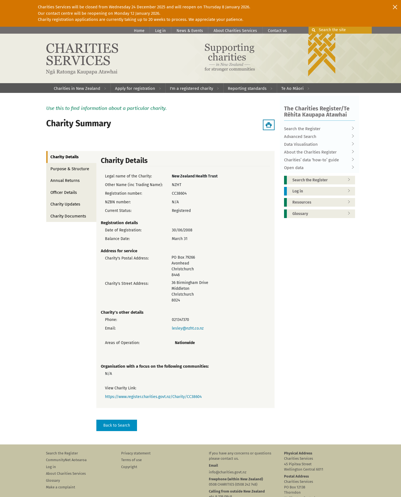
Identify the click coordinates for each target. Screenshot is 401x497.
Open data (317, 167)
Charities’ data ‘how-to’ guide (317, 159)
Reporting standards (247, 88)
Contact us (277, 30)
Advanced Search (317, 136)
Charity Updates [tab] (65, 204)
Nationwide (185, 342)
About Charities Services (235, 30)
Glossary (323, 214)
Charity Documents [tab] (68, 216)
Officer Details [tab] (63, 192)
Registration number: (123, 193)
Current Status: (118, 210)
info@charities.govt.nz (227, 472)
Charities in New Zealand (77, 88)
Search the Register (317, 128)
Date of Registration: (123, 230)
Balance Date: (117, 238)
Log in (160, 30)
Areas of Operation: (122, 342)
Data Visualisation (317, 144)
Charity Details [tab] (64, 156)
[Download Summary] (269, 125)
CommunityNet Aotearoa (66, 460)
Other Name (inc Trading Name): (134, 184)
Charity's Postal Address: (127, 258)
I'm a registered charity (191, 88)
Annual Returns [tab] (65, 180)
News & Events (190, 30)
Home (139, 30)
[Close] (395, 7)
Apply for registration (135, 88)
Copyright (129, 467)
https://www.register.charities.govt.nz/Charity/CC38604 (153, 396)
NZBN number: (118, 202)
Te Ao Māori (292, 88)
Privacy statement (136, 453)
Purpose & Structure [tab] (69, 168)
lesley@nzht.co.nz (188, 328)
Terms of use (131, 460)
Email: (110, 328)
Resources (323, 202)
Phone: (111, 319)
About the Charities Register (317, 152)
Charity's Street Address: (126, 283)
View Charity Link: (120, 388)
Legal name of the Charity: (128, 176)
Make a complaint (60, 487)
